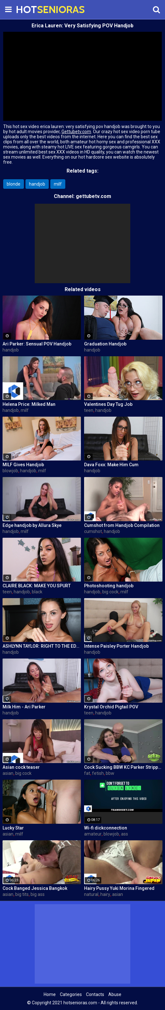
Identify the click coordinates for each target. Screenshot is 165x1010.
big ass (38, 894)
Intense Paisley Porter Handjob (116, 646)
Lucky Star (13, 827)
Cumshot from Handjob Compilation (122, 525)
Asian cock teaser (21, 767)
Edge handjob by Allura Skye (32, 525)
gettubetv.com (93, 196)
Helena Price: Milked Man (29, 404)
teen (88, 410)
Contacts (95, 994)
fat (87, 773)
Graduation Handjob (105, 343)
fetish (98, 773)
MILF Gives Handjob (23, 464)
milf (58, 184)
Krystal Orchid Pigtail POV (111, 706)
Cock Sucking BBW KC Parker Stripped (123, 767)
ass (124, 833)
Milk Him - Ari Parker (24, 706)
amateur (93, 833)
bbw (110, 773)
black (37, 591)
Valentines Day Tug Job (108, 404)
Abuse (114, 994)
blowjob (10, 470)
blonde (13, 184)
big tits (22, 894)
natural (91, 894)
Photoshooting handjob (108, 585)
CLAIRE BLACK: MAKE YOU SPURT (37, 585)
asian (8, 773)
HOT (32, 9)
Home (50, 994)
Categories (71, 994)
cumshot (93, 531)
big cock (110, 591)
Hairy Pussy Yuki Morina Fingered (119, 888)
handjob (37, 184)
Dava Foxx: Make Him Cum (111, 464)
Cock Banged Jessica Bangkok (35, 888)
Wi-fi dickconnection (105, 827)
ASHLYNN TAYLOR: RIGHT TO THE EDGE (42, 646)
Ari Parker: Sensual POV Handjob (37, 343)
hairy (105, 894)
